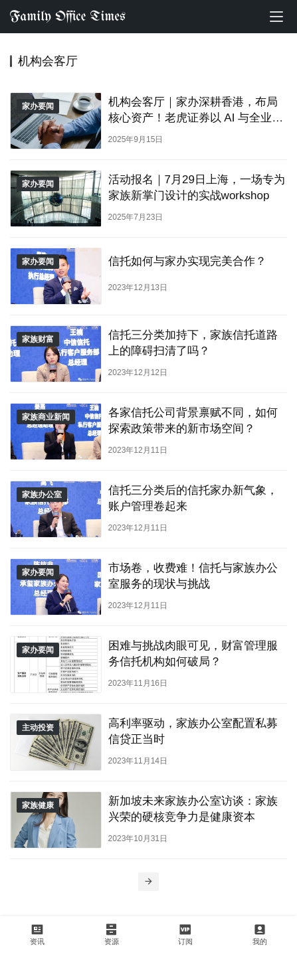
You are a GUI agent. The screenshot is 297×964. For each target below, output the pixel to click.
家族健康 (38, 805)
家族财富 (38, 339)
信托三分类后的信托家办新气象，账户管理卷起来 (193, 498)
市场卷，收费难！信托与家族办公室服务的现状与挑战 (193, 576)
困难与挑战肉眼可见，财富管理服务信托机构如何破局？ (193, 653)
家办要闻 (38, 106)
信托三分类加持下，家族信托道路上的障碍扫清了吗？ (193, 343)
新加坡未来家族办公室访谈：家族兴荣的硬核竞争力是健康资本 (193, 809)
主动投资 (38, 727)
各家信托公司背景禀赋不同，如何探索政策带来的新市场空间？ (193, 420)
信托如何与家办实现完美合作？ (187, 261)
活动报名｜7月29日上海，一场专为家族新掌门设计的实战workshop (196, 187)
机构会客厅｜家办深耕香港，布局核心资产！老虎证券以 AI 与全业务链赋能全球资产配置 (196, 110)
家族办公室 (42, 494)
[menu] (276, 17)
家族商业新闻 (46, 417)
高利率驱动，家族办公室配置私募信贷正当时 (193, 731)
